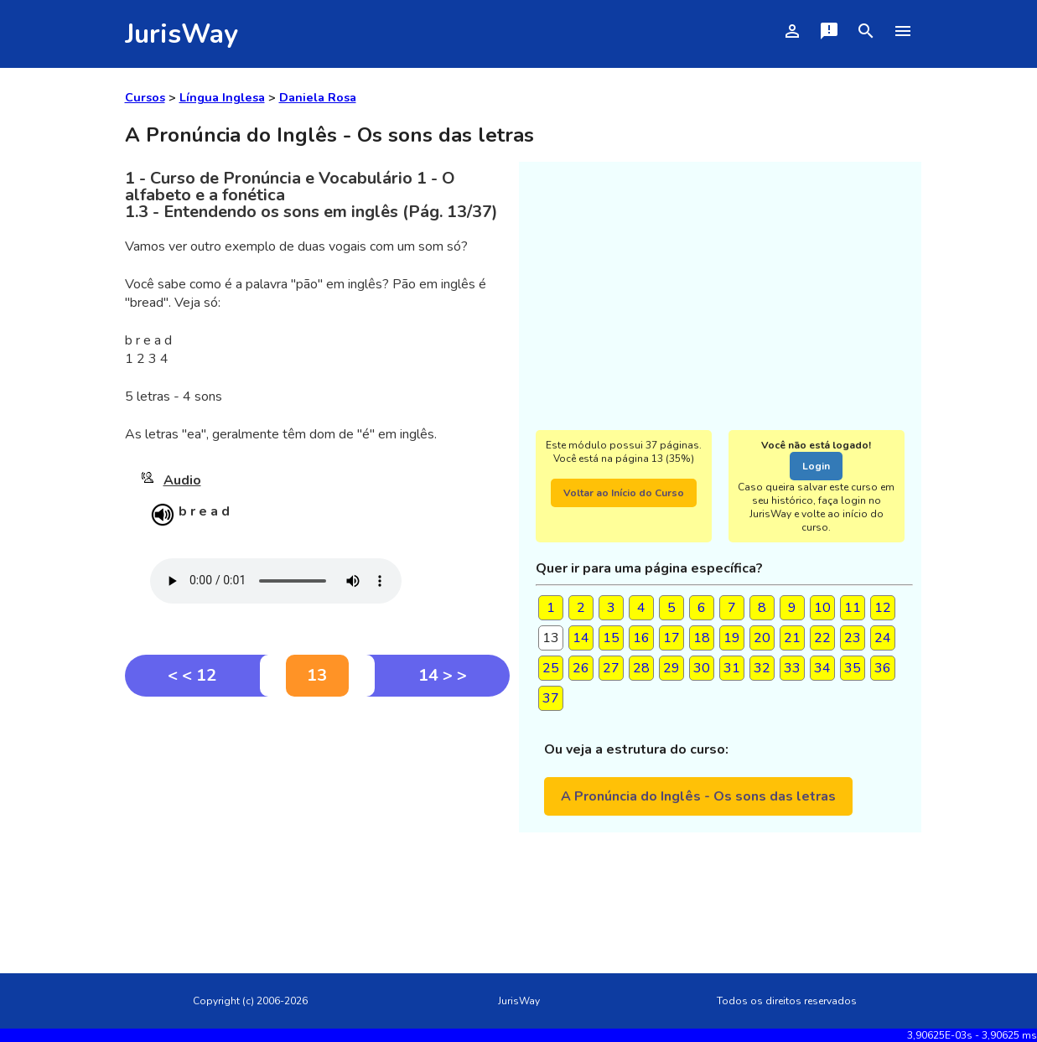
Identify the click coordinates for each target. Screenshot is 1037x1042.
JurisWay (181, 34)
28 (641, 668)
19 (731, 638)
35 (852, 668)
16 (641, 638)
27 (611, 668)
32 (762, 668)
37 (550, 698)
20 (762, 638)
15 (611, 638)
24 (882, 638)
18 (701, 638)
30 (701, 668)
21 (792, 638)
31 (731, 668)
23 (852, 638)
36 (882, 668)
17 (671, 638)
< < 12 (192, 675)
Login (816, 466)
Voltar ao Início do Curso (623, 493)
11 (852, 608)
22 (822, 638)
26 (581, 668)
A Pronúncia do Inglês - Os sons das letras (698, 796)
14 (581, 638)
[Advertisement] (317, 822)
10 (822, 608)
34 (822, 668)
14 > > (442, 675)
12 (882, 608)
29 (671, 668)
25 (550, 668)
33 (792, 668)
